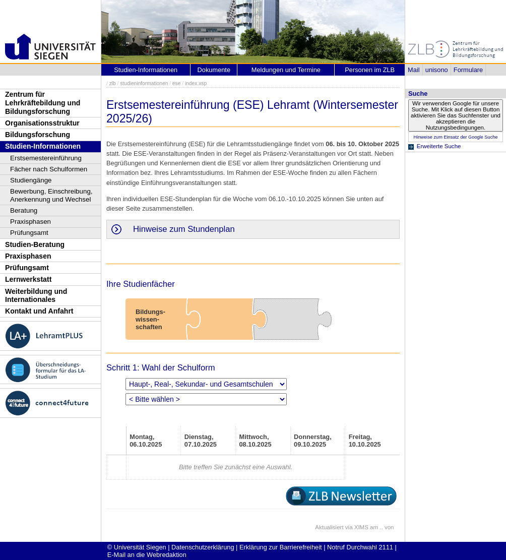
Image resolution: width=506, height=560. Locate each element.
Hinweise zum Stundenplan (184, 229)
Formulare (468, 70)
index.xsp (196, 83)
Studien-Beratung (35, 244)
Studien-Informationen (43, 146)
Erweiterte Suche (439, 146)
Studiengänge (31, 180)
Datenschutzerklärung (202, 547)
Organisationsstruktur (42, 123)
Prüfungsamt (29, 232)
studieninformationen (144, 83)
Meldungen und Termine (286, 70)
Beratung (23, 210)
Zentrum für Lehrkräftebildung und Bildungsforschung (42, 102)
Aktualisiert (329, 527)
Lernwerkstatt (28, 279)
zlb (112, 83)
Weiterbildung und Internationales (36, 295)
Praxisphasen (30, 221)
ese (176, 83)
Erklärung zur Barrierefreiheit (280, 547)
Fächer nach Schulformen (48, 169)
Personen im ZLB (370, 70)
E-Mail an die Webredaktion (146, 554)
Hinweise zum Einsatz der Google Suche (455, 137)
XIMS (361, 527)
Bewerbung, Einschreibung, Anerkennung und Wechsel (51, 195)
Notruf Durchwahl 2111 (360, 547)
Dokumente (214, 70)
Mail (413, 70)
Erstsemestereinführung (46, 158)
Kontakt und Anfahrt (39, 311)
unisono (436, 70)
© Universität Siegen (136, 547)
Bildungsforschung (37, 135)
